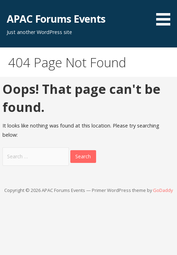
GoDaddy (163, 190)
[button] (165, 14)
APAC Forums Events (56, 19)
